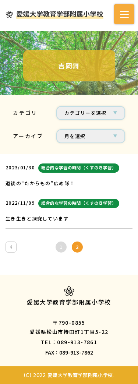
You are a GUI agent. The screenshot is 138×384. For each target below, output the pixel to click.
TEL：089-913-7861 (69, 342)
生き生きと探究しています (37, 218)
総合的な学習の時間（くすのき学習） (78, 167)
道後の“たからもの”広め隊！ (40, 183)
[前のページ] (11, 247)
